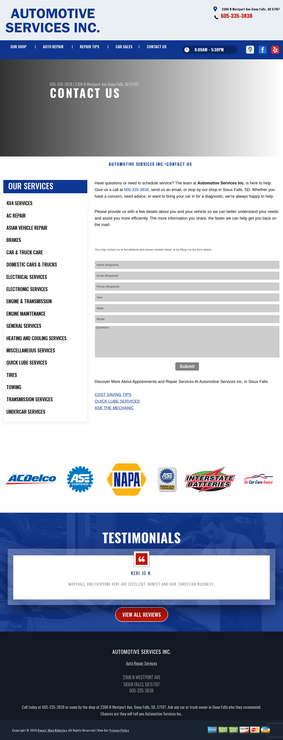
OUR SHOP (18, 46)
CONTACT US (156, 46)
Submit (187, 381)
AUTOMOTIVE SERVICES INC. (136, 179)
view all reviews (141, 629)
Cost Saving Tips (113, 410)
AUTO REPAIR (53, 46)
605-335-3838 (236, 15)
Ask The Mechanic (114, 423)
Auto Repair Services (141, 678)
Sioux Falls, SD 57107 (123, 84)
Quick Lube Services (117, 416)
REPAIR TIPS (89, 46)
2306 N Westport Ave (91, 84)
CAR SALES (124, 46)
